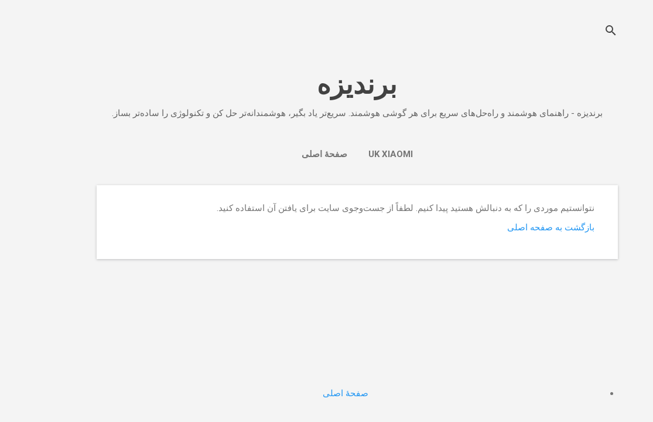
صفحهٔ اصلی (294, 154)
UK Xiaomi (360, 154)
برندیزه (326, 84)
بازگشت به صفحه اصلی (520, 227)
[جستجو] (580, 32)
